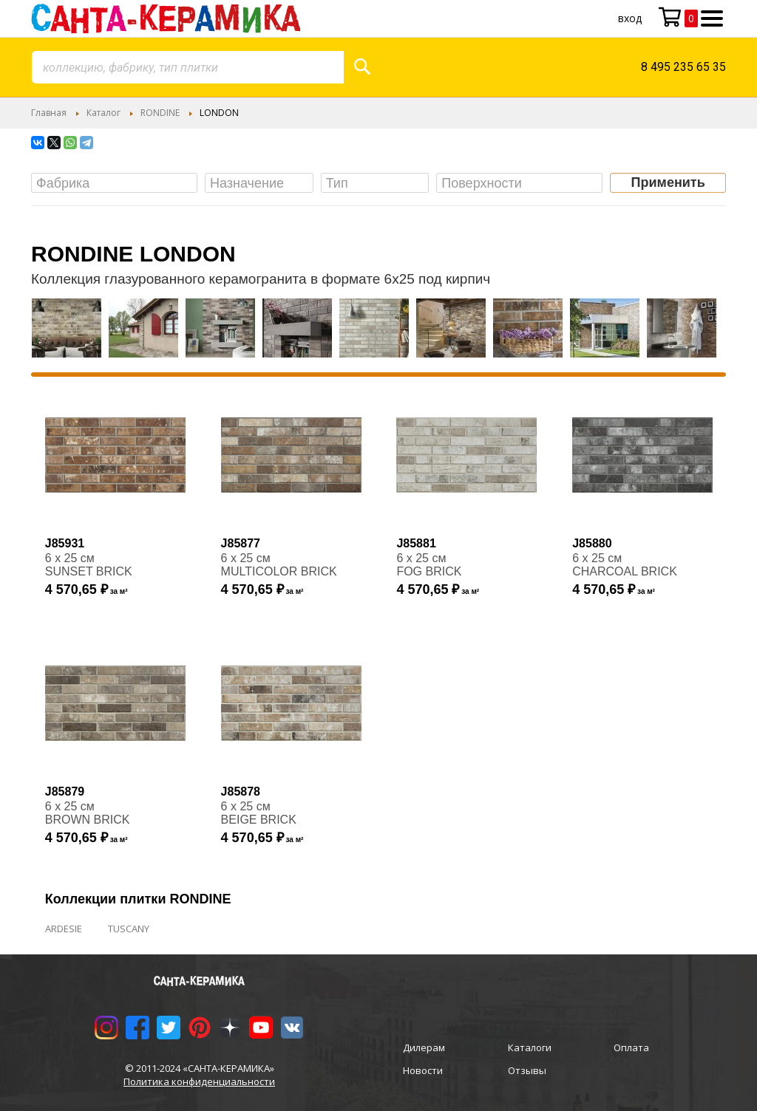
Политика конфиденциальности (199, 1081)
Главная (49, 112)
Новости (423, 1070)
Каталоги (529, 1047)
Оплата (631, 1047)
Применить (668, 182)
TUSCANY (128, 928)
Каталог (103, 112)
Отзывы (527, 1070)
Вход (630, 18)
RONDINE (160, 112)
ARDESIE (63, 928)
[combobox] (187, 67)
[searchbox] (118, 183)
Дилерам (424, 1047)
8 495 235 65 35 (683, 67)
